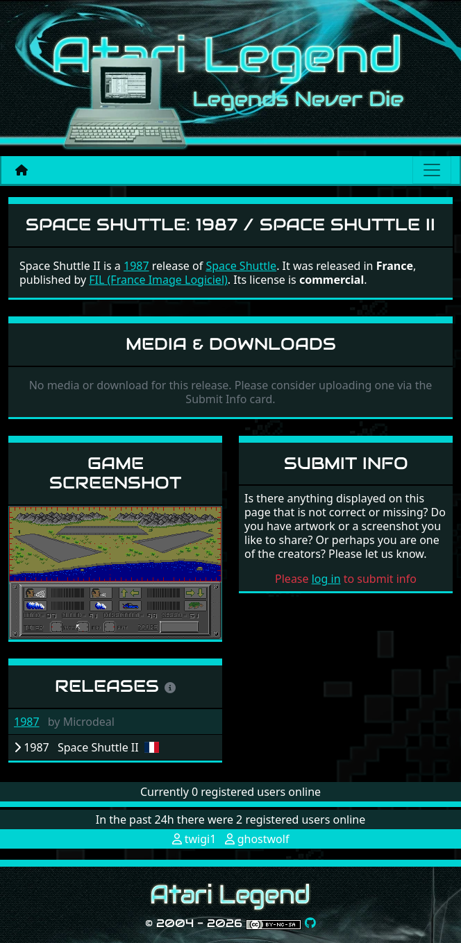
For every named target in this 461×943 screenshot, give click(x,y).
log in (326, 578)
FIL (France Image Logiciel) (158, 279)
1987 (27, 721)
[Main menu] (431, 170)
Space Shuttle (241, 265)
